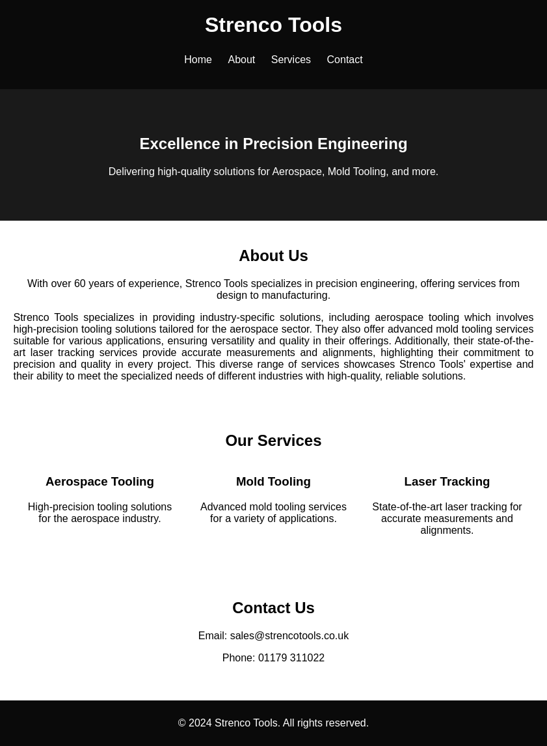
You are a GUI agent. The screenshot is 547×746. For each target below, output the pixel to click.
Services (291, 59)
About (241, 59)
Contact (345, 59)
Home (198, 59)
